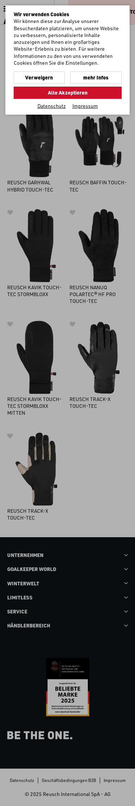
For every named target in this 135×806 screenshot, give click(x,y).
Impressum (85, 105)
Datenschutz (51, 105)
